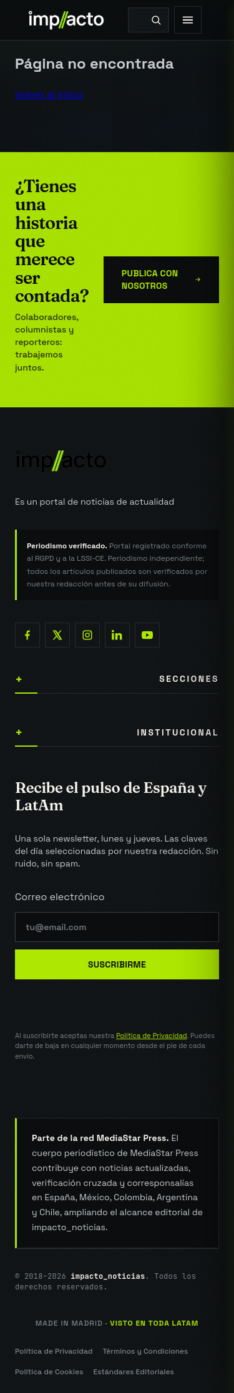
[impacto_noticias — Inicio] (117, 461)
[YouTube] (147, 635)
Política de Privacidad (151, 1035)
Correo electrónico (60, 896)
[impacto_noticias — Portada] (66, 20)
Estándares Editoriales (133, 1372)
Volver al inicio (49, 94)
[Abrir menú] (188, 20)
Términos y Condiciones (145, 1351)
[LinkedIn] (117, 635)
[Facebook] (27, 635)
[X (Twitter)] (57, 635)
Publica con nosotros (161, 279)
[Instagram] (87, 635)
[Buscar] (156, 19)
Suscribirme (117, 964)
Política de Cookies (49, 1372)
